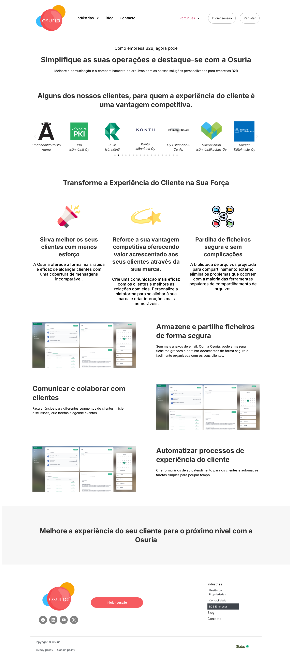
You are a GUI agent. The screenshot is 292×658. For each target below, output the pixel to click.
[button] (35, 136)
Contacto (127, 18)
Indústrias (88, 18)
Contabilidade (217, 600)
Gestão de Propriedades (217, 592)
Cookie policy (66, 650)
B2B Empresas (218, 606)
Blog (110, 18)
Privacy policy (43, 650)
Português (188, 18)
